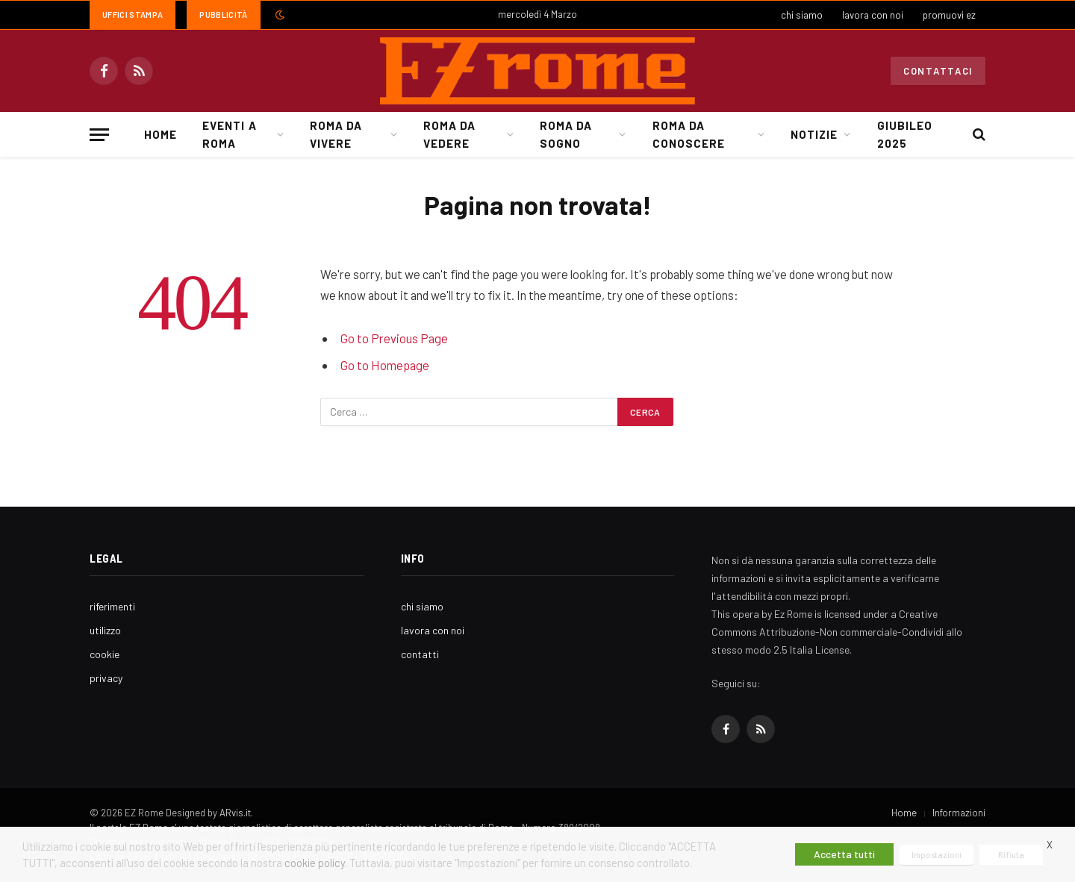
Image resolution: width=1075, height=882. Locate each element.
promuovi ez (949, 15)
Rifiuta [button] (1011, 855)
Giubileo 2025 (904, 134)
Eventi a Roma (229, 134)
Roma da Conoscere (688, 134)
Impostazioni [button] (937, 855)
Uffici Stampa (132, 14)
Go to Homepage (384, 364)
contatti (420, 654)
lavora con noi (872, 15)
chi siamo (802, 15)
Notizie (814, 134)
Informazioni (958, 813)
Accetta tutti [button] (844, 854)
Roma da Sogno (566, 134)
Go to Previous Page (394, 338)
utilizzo (105, 630)
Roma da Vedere (449, 134)
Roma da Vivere (336, 134)
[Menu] (99, 134)
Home (160, 134)
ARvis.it (235, 813)
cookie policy (314, 862)
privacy (106, 678)
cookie (104, 654)
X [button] (1050, 845)
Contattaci (938, 71)
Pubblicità (223, 14)
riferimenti (112, 606)
